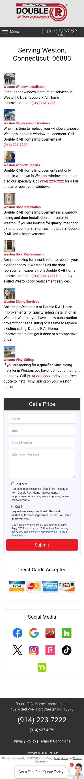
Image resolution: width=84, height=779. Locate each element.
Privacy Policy (45, 531)
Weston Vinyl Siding (19, 354)
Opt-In (19, 506)
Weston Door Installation (22, 201)
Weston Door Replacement (24, 248)
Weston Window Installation (24, 81)
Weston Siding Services (21, 296)
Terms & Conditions (54, 741)
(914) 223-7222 (62, 31)
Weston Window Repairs (22, 159)
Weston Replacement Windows (27, 117)
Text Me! (21, 484)
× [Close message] (66, 767)
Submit (42, 545)
